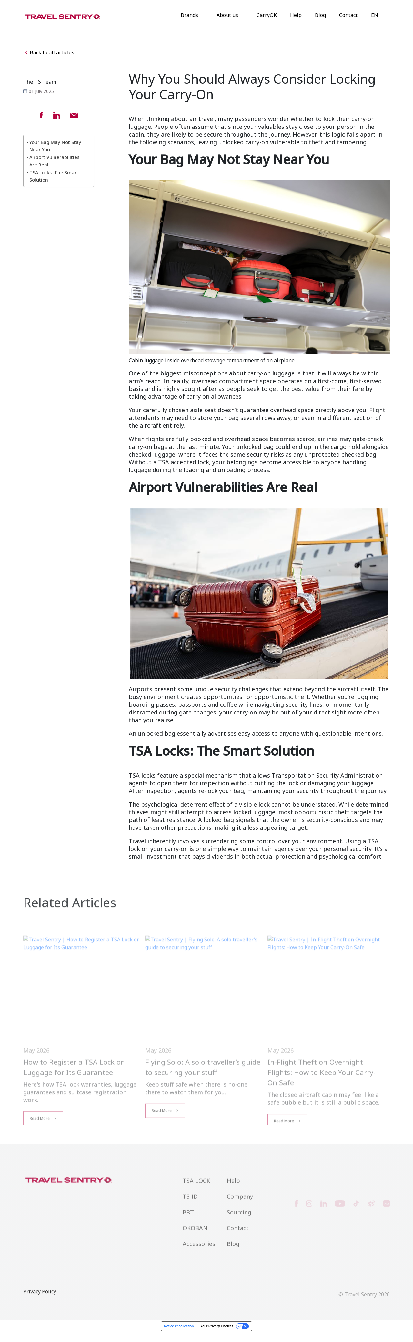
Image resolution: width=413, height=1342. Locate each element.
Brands (189, 20)
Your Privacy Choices (216, 1335)
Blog (320, 20)
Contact (348, 20)
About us (227, 20)
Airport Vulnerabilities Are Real (54, 170)
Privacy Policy (39, 1310)
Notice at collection (179, 1335)
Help (296, 20)
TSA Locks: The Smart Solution (53, 185)
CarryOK (267, 20)
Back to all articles (49, 62)
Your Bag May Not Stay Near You (55, 155)
